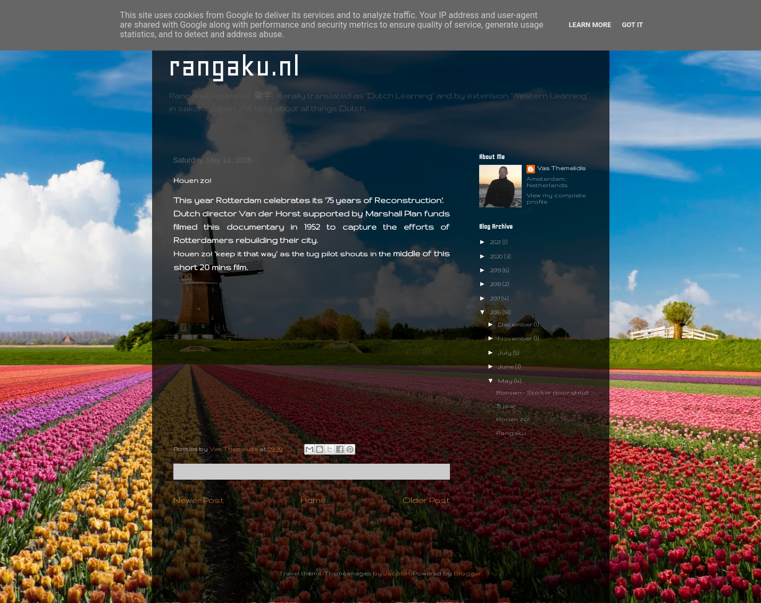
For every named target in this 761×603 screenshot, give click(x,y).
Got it (632, 25)
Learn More (590, 25)
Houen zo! (513, 419)
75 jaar (506, 406)
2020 (497, 256)
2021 (496, 242)
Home (313, 500)
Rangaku (511, 433)
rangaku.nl (234, 66)
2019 (496, 270)
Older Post (426, 500)
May (506, 381)
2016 (496, 312)
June (506, 366)
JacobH (396, 573)
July (505, 352)
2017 (495, 298)
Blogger (467, 573)
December (516, 324)
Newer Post (198, 500)
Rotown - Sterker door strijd (542, 392)
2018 (496, 284)
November (516, 338)
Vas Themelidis (561, 168)
